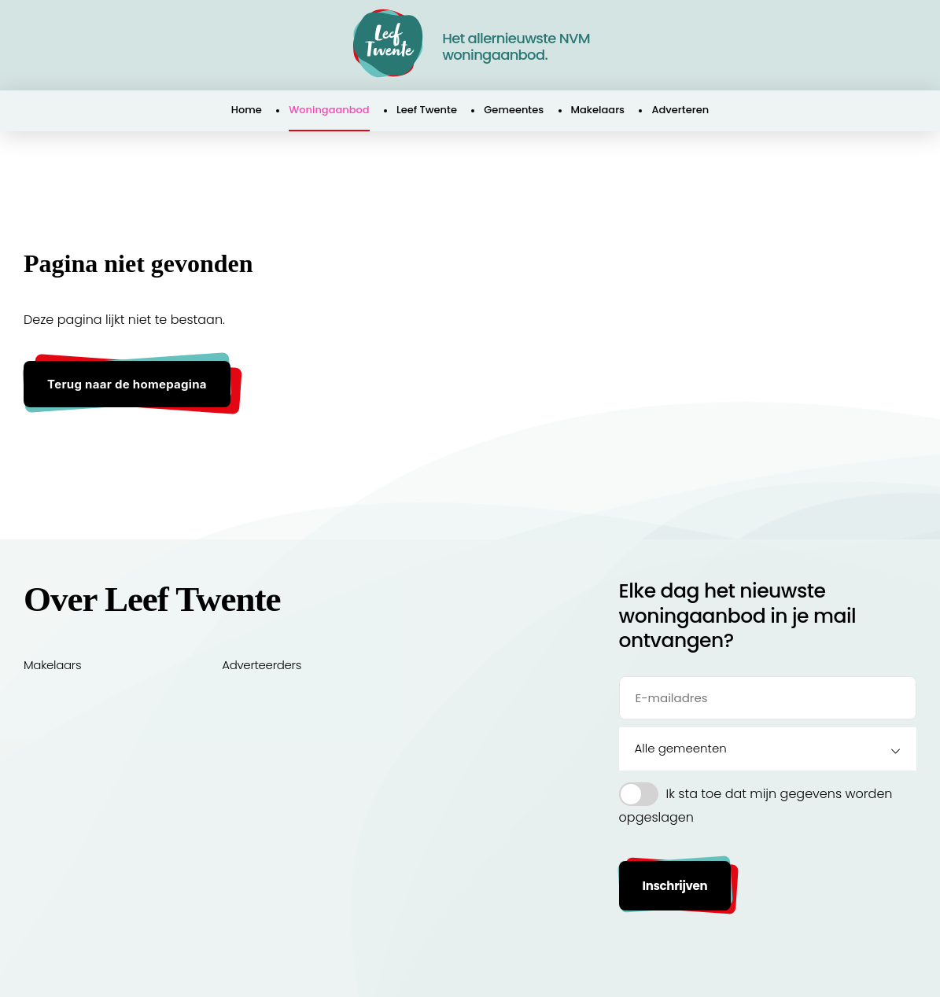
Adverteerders (261, 665)
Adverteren (680, 109)
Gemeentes (514, 109)
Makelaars (598, 109)
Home (246, 109)
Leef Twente (426, 109)
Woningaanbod (329, 109)
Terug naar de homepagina (127, 384)
